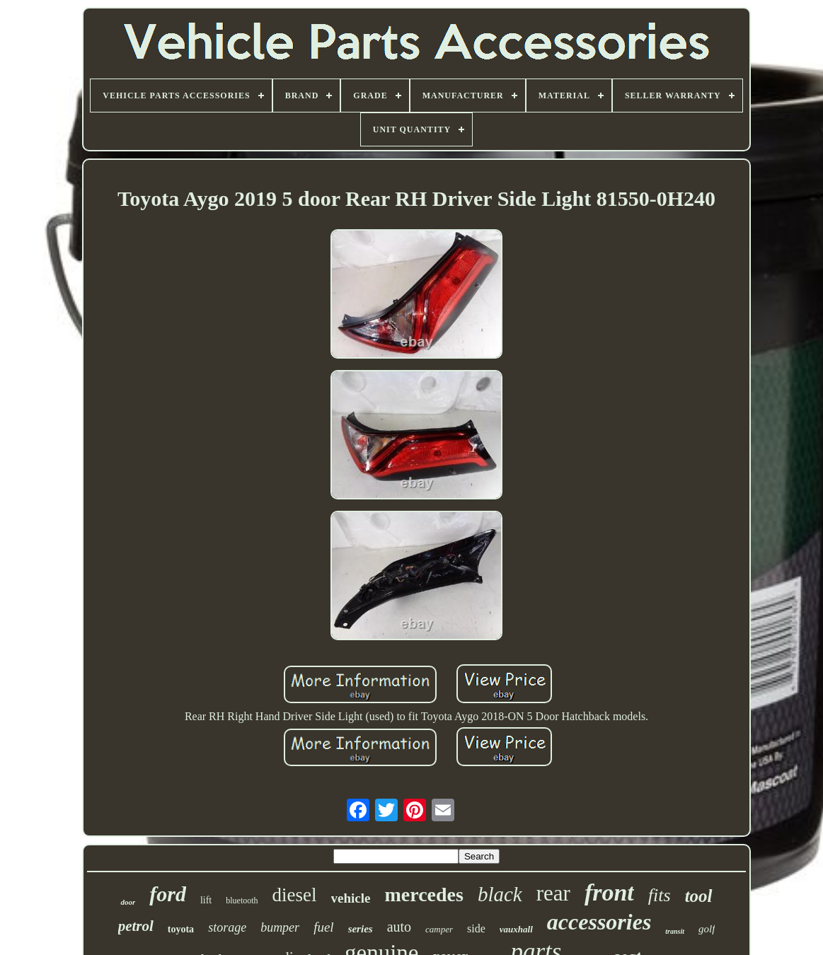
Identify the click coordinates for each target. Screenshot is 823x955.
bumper (279, 927)
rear (553, 893)
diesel (294, 894)
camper (439, 929)
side (476, 928)
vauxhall (516, 929)
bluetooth (242, 900)
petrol (136, 926)
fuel (323, 927)
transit (674, 931)
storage (227, 927)
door (127, 902)
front (609, 892)
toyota (181, 929)
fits (659, 895)
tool (699, 895)
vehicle (351, 898)
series (360, 928)
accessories (599, 921)
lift (206, 900)
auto (399, 926)
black (500, 894)
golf (706, 928)
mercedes (423, 894)
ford (167, 893)
